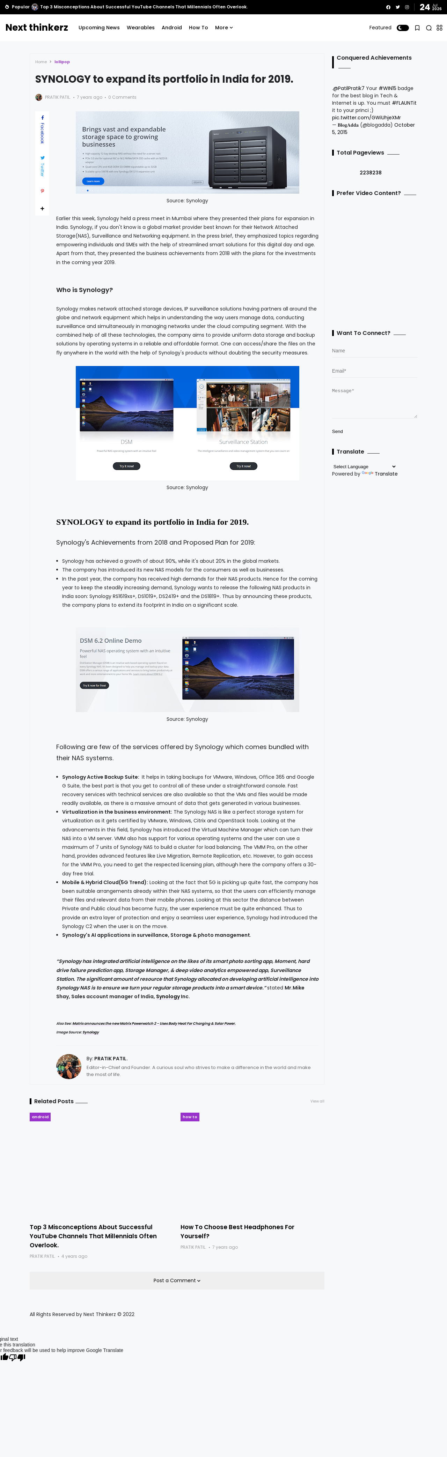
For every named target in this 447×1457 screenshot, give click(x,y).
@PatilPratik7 (349, 88)
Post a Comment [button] (175, 1280)
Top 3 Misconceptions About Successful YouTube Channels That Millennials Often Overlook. (144, 7)
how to (190, 1117)
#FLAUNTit (404, 102)
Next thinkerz (36, 27)
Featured (380, 27)
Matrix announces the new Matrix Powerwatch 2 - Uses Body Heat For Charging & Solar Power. (154, 1023)
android (40, 1117)
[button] (403, 28)
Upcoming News (99, 27)
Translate (380, 479)
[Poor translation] (17, 1357)
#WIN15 (387, 88)
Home (41, 62)
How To (198, 27)
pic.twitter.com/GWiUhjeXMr (366, 117)
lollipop (62, 62)
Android (172, 27)
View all (317, 1101)
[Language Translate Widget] (364, 472)
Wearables (141, 27)
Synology (168, 996)
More (221, 27)
